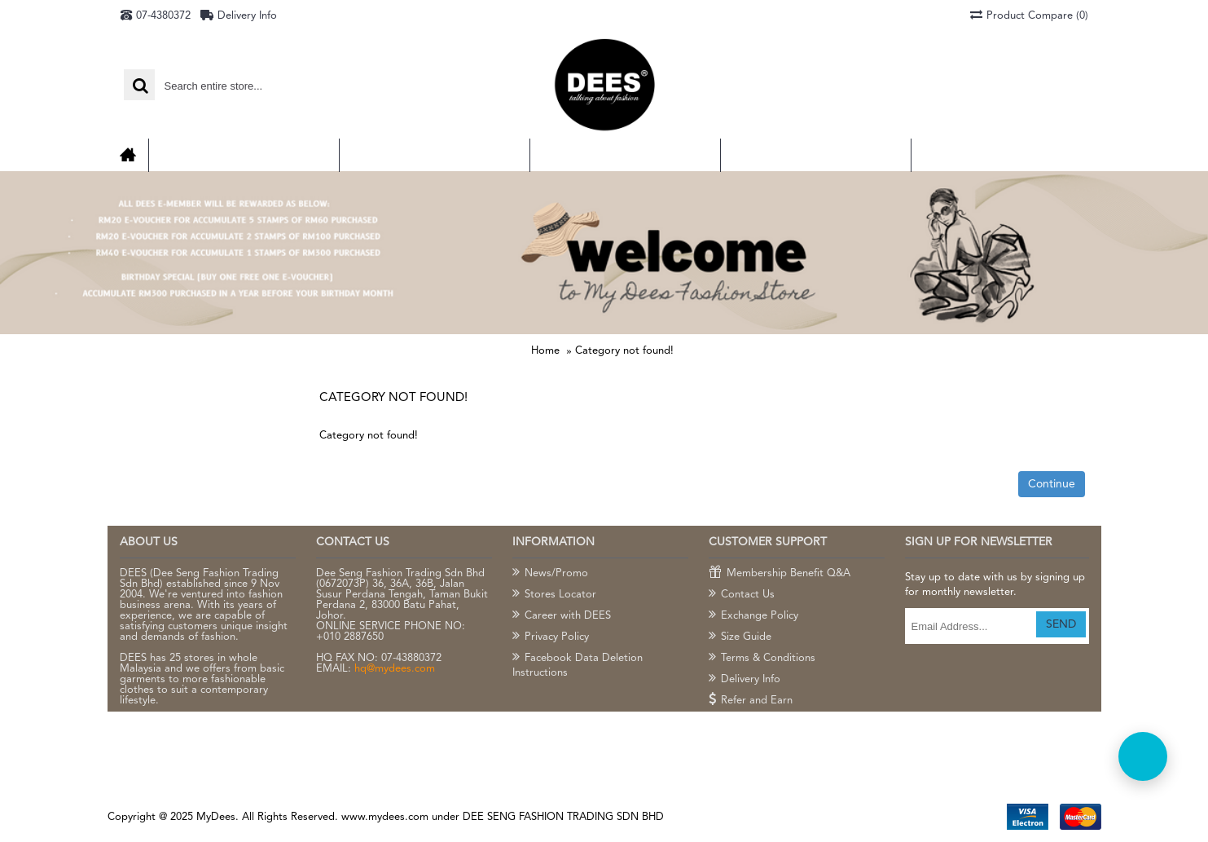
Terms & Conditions (762, 658)
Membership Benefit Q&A (779, 573)
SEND (1061, 624)
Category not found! (624, 351)
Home (545, 351)
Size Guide (740, 637)
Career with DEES (561, 616)
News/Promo (550, 573)
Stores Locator (554, 595)
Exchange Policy (753, 616)
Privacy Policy (550, 637)
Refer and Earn (751, 701)
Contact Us (742, 595)
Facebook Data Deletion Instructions (577, 665)
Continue (1051, 484)
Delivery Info (744, 679)
